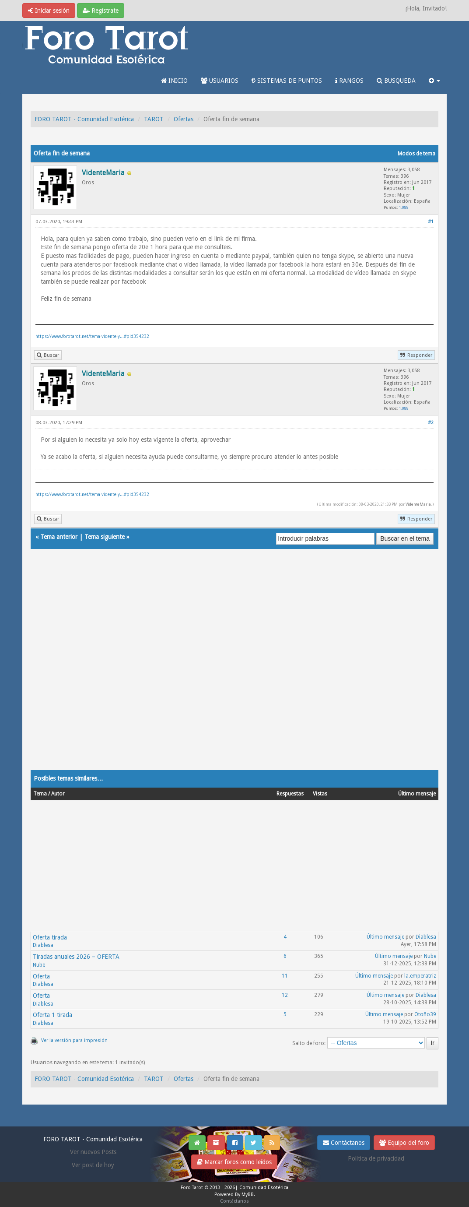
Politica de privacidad (376, 1158)
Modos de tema (416, 154)
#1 (431, 222)
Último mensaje (385, 937)
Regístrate (101, 10)
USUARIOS (219, 80)
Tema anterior (58, 536)
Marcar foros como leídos (234, 1161)
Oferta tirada (50, 937)
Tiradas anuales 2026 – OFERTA (76, 956)
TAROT (154, 119)
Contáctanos (343, 1142)
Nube (39, 965)
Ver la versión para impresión (74, 1040)
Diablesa (43, 945)
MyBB (248, 1194)
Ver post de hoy (93, 1164)
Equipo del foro (404, 1142)
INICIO (174, 80)
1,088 (404, 207)
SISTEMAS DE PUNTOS (287, 80)
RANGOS (349, 80)
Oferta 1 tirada (52, 1014)
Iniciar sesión (49, 10)
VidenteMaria (418, 504)
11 (285, 976)
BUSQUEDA (396, 80)
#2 (431, 423)
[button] (434, 80)
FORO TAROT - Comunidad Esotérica (84, 119)
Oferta (41, 976)
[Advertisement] (234, 668)
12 (285, 995)
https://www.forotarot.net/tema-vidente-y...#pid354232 (92, 336)
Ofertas (183, 119)
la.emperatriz (420, 976)
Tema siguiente (104, 536)
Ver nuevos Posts (93, 1151)
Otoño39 (425, 1014)
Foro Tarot (192, 1187)
